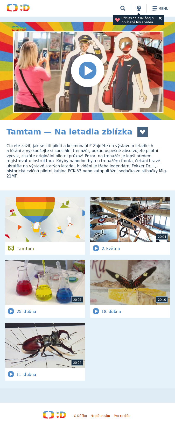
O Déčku (80, 415)
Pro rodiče (122, 415)
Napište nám (100, 415)
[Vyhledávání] (123, 8)
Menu (160, 8)
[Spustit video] (87, 71)
